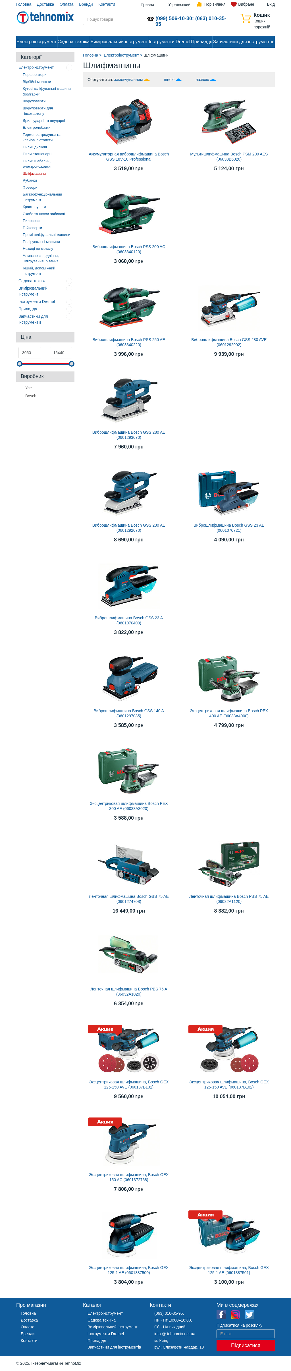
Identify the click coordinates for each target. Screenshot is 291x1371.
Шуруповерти (34, 101)
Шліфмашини (34, 173)
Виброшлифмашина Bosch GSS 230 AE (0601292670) (128, 528)
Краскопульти (34, 207)
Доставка (45, 4)
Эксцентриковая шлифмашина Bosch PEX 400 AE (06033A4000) (229, 713)
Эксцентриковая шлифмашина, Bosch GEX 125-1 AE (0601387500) (129, 1270)
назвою (202, 79)
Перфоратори (34, 74)
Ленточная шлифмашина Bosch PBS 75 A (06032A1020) (128, 991)
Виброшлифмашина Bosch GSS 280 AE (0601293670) (128, 435)
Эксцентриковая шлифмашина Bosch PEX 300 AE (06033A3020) (129, 806)
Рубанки (30, 180)
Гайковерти (32, 228)
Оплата (66, 4)
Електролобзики (37, 127)
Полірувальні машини (41, 242)
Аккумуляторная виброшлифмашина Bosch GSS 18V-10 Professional (129, 156)
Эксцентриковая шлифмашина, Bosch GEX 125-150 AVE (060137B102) (229, 1084)
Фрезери (30, 187)
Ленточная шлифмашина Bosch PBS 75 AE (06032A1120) (229, 899)
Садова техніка (73, 41)
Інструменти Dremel (169, 41)
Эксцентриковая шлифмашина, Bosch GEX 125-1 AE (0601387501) (229, 1270)
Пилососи (31, 221)
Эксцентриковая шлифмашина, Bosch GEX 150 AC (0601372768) (129, 1177)
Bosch (30, 395)
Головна (23, 4)
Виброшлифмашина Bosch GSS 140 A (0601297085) (129, 713)
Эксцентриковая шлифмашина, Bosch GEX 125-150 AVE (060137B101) (129, 1084)
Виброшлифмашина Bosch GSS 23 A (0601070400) (129, 620)
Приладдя (201, 41)
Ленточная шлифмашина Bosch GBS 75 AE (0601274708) (129, 899)
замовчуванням (128, 79)
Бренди (86, 4)
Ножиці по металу (38, 248)
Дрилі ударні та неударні (44, 121)
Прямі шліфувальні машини (46, 234)
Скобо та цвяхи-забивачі (44, 214)
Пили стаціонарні (37, 154)
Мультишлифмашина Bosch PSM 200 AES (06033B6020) (229, 156)
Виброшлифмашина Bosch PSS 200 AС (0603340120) (128, 249)
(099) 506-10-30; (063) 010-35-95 (190, 21)
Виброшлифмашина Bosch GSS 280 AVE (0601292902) (229, 342)
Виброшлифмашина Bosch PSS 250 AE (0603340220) (129, 342)
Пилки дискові (35, 147)
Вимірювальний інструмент (119, 41)
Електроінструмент (36, 41)
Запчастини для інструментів (243, 41)
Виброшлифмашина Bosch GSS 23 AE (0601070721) (229, 528)
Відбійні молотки (37, 82)
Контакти (107, 4)
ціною (169, 79)
